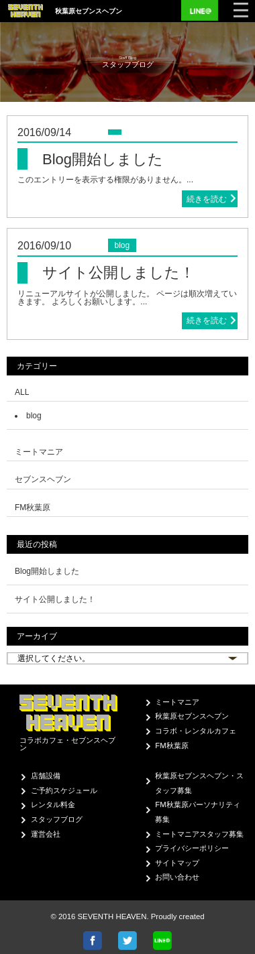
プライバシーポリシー (192, 848)
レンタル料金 (53, 804)
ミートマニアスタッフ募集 (199, 834)
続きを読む (207, 199)
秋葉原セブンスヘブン (192, 716)
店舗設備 (45, 776)
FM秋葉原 (171, 745)
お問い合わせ (177, 877)
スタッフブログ (57, 819)
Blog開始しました (47, 571)
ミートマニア (177, 702)
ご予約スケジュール (64, 790)
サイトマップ (177, 863)
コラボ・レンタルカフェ (195, 731)
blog (34, 415)
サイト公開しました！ (55, 599)
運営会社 (45, 834)
